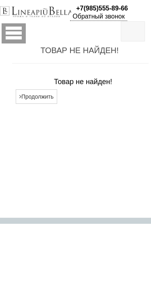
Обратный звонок (98, 16)
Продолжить (36, 96)
